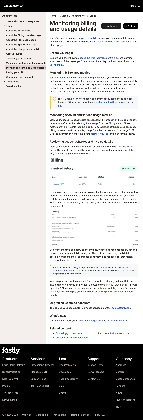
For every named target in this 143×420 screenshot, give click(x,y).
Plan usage (92, 123)
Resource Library (68, 379)
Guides (64, 15)
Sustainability (12, 86)
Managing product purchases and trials (28, 63)
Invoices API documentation (113, 333)
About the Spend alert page (21, 44)
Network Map (9, 399)
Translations (59, 414)
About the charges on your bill (22, 49)
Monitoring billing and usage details (26, 67)
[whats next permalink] (49, 315)
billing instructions (109, 291)
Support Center (95, 365)
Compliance (11, 81)
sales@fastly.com (121, 307)
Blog (61, 385)
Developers (65, 372)
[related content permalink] (49, 328)
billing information (117, 320)
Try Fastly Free (10, 392)
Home (53, 15)
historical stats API (62, 270)
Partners (120, 385)
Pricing (6, 385)
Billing (8, 25)
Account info (79, 15)
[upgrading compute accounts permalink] (49, 302)
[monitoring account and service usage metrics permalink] (49, 114)
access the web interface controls (96, 57)
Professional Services (43, 365)
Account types (14, 53)
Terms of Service (80, 414)
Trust (118, 406)
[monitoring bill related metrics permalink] (49, 72)
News (119, 392)
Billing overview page (87, 77)
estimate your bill (99, 133)
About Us (121, 365)
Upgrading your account (19, 77)
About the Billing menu (18, 30)
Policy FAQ (99, 414)
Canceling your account (19, 58)
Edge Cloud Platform (13, 365)
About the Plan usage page (21, 39)
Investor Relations (125, 399)
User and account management (21, 21)
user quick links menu (108, 41)
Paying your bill (14, 72)
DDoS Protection (11, 372)
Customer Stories (125, 379)
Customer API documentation (72, 337)
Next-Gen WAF (10, 379)
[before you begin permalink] (49, 52)
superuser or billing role (92, 38)
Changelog (42, 414)
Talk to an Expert (40, 385)
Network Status (95, 372)
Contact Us (93, 379)
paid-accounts (62, 77)
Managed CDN (39, 372)
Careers (120, 372)
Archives (26, 414)
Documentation (67, 365)
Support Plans (38, 379)
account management (90, 320)
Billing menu (56, 64)
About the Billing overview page (23, 35)
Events (63, 392)
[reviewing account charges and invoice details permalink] (49, 141)
